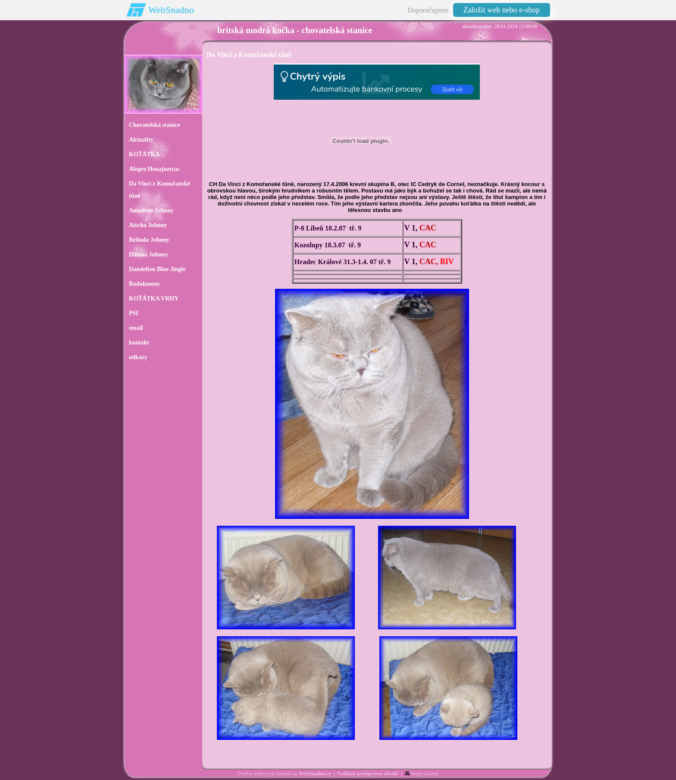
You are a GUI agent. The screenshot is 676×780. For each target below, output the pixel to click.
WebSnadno (171, 9)
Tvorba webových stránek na (284, 774)
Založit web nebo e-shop (501, 10)
